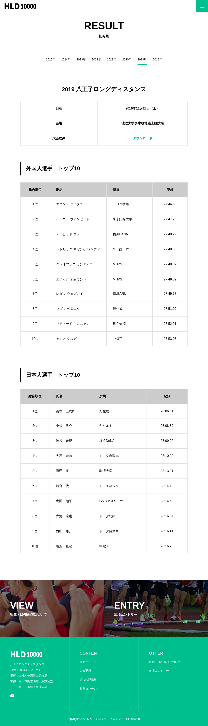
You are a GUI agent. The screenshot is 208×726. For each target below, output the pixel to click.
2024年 (65, 59)
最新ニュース (88, 662)
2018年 (157, 59)
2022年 (96, 59)
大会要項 (85, 670)
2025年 (50, 59)
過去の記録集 (88, 679)
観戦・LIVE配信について (165, 662)
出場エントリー (159, 670)
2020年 (126, 59)
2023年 (81, 59)
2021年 (111, 59)
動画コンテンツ (90, 688)
